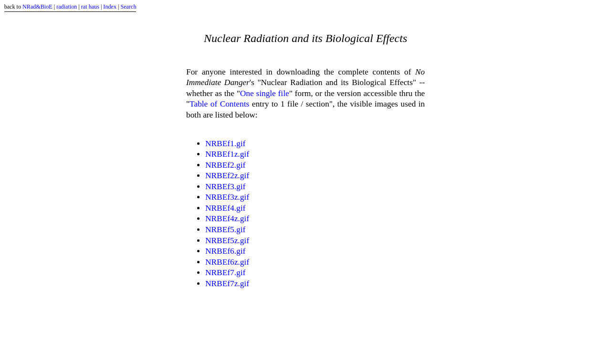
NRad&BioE (37, 6)
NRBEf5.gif (225, 229)
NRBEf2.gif (225, 165)
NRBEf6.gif (225, 251)
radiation (66, 6)
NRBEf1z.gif (227, 154)
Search (128, 6)
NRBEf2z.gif (227, 175)
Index (109, 6)
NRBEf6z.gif (227, 262)
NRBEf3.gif (225, 186)
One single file (264, 93)
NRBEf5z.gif (227, 240)
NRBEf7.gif (225, 272)
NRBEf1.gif (225, 143)
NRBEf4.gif (225, 208)
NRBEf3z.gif (227, 197)
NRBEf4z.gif (227, 218)
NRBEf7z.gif (227, 283)
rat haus (90, 6)
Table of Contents (219, 103)
